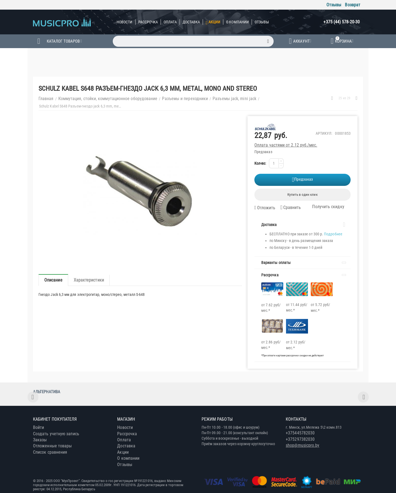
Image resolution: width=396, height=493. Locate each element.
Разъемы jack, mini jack (234, 98)
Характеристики (89, 280)
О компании (237, 22)
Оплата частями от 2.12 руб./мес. (285, 145)
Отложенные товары (52, 445)
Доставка (191, 22)
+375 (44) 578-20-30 (341, 21)
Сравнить (290, 207)
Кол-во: (260, 163)
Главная (46, 98)
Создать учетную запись (56, 433)
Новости (125, 22)
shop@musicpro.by (302, 445)
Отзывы (333, 4)
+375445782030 (300, 433)
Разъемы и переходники (185, 98)
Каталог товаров (63, 41)
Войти (38, 427)
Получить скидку (325, 207)
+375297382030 (300, 439)
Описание (53, 280)
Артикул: (324, 133)
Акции (214, 22)
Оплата (170, 22)
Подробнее (333, 234)
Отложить (264, 207)
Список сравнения (50, 452)
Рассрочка (148, 22)
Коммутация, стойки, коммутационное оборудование (108, 98)
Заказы (40, 439)
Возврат (352, 4)
